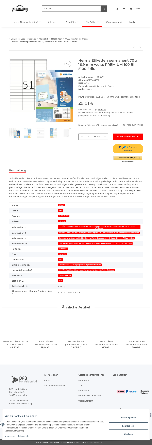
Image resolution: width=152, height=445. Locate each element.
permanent (63, 249)
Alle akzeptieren (126, 419)
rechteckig (62, 254)
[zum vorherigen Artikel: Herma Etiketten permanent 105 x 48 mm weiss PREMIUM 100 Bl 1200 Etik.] (134, 47)
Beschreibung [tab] (17, 170)
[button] (117, 9)
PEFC (60, 281)
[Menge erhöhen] (105, 137)
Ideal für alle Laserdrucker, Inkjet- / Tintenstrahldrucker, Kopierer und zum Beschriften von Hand (95, 243)
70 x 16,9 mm (64, 216)
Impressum (12, 436)
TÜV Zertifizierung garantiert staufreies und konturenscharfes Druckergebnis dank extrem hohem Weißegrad (99, 227)
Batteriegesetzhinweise (89, 395)
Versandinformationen (55, 385)
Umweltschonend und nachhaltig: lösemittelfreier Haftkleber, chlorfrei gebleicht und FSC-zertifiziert (96, 238)
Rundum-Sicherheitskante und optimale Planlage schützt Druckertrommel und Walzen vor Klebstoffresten (99, 233)
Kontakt (47, 380)
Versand (102, 109)
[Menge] (88, 137)
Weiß (60, 210)
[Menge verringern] (82, 137)
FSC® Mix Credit (65, 275)
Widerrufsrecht (85, 400)
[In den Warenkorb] (11, 56)
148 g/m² (62, 221)
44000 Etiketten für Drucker (102, 86)
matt (60, 259)
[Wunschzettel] (124, 9)
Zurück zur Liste (18, 39)
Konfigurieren (126, 426)
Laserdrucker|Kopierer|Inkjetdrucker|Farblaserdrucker (80, 265)
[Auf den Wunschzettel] (68, 64)
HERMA (61, 205)
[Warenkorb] (135, 9)
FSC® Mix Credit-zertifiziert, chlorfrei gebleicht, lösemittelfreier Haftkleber (87, 270)
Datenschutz (25, 436)
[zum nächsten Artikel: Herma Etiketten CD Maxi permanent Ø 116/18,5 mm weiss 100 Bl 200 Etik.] (140, 47)
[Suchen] (71, 8)
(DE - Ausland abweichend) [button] (107, 125)
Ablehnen (126, 433)
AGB (80, 385)
